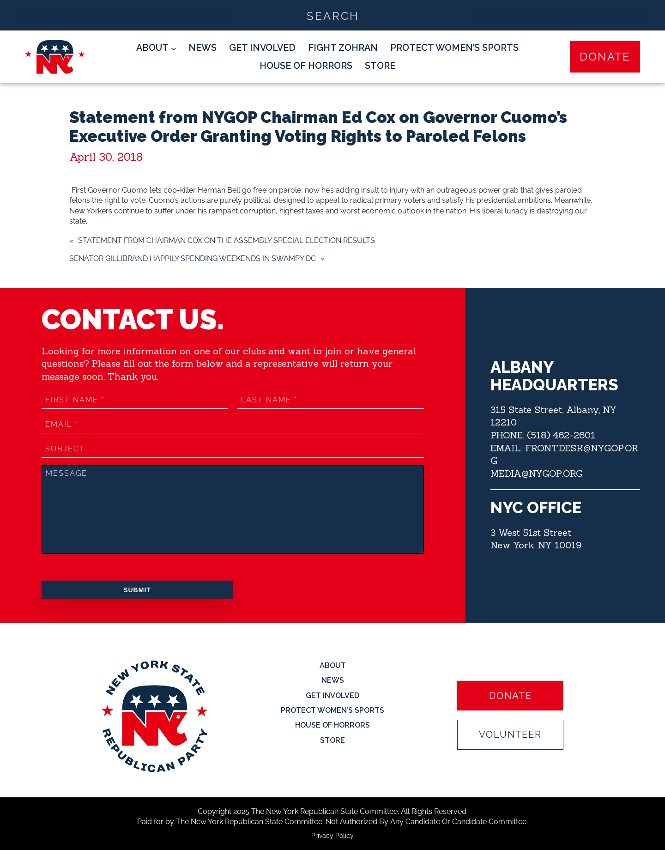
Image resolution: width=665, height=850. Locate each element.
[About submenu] (156, 48)
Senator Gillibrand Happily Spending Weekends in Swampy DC (192, 258)
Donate (605, 56)
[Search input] (333, 15)
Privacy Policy (332, 835)
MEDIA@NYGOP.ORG (536, 473)
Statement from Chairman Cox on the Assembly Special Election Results (226, 240)
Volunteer (510, 734)
